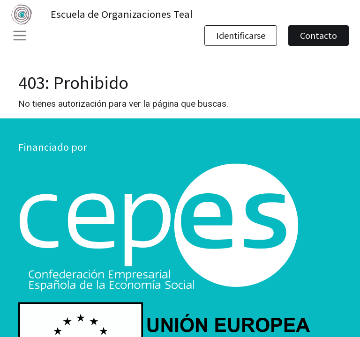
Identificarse (240, 35)
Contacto (318, 35)
